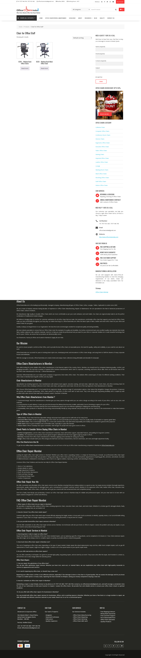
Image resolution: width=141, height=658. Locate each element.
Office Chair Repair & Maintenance (55, 17)
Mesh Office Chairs (101, 173)
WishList (97, 1)
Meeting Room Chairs (102, 169)
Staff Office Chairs (101, 181)
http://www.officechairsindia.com (108, 236)
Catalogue (72, 17)
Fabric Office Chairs (101, 150)
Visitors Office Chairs (102, 184)
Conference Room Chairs (103, 134)
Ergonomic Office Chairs (103, 142)
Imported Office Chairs (102, 157)
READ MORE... (105, 113)
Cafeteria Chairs (100, 126)
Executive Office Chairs (102, 146)
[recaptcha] (99, 76)
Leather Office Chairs (102, 161)
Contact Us (110, 17)
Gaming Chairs (100, 154)
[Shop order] (82, 37)
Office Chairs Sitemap (102, 291)
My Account (120, 1)
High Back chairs (44, 419)
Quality (102, 17)
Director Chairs (100, 138)
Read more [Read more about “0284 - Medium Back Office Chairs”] (24, 68)
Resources (88, 17)
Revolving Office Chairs (102, 177)
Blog (95, 17)
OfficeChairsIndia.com (108, 445)
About (80, 17)
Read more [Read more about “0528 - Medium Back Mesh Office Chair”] (44, 68)
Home (41, 17)
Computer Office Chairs (102, 130)
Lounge (98, 165)
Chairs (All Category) (26, 17)
